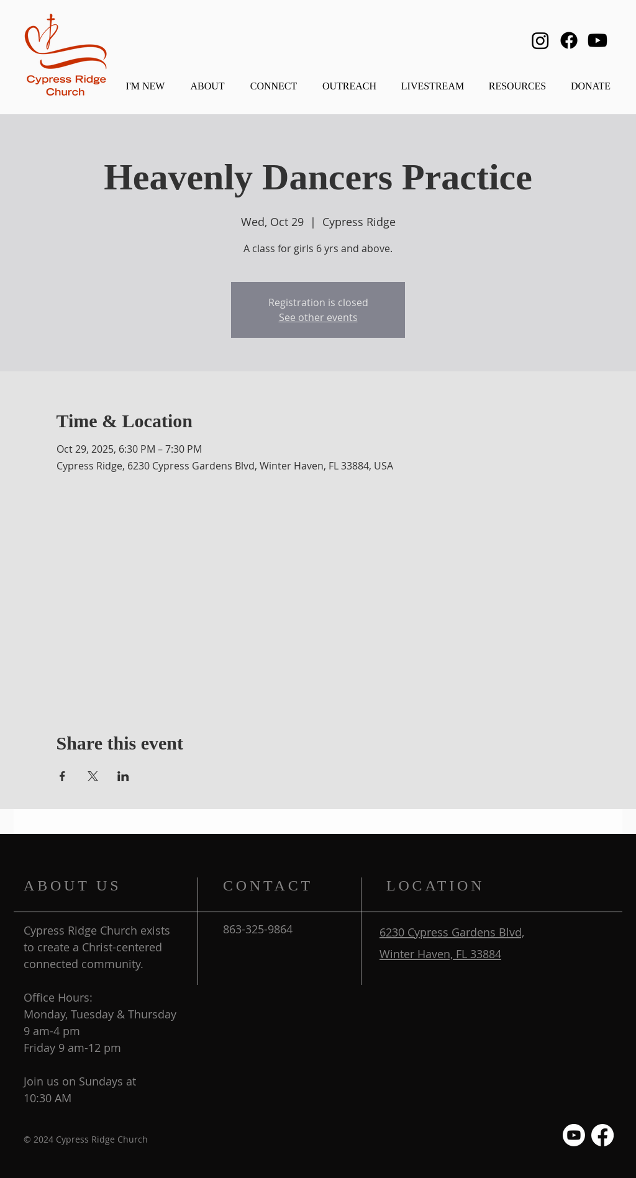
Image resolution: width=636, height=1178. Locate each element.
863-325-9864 (258, 929)
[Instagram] (540, 40)
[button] (207, 80)
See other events (318, 317)
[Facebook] (569, 40)
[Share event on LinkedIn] (123, 776)
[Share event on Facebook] (62, 776)
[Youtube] (597, 40)
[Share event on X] (93, 776)
